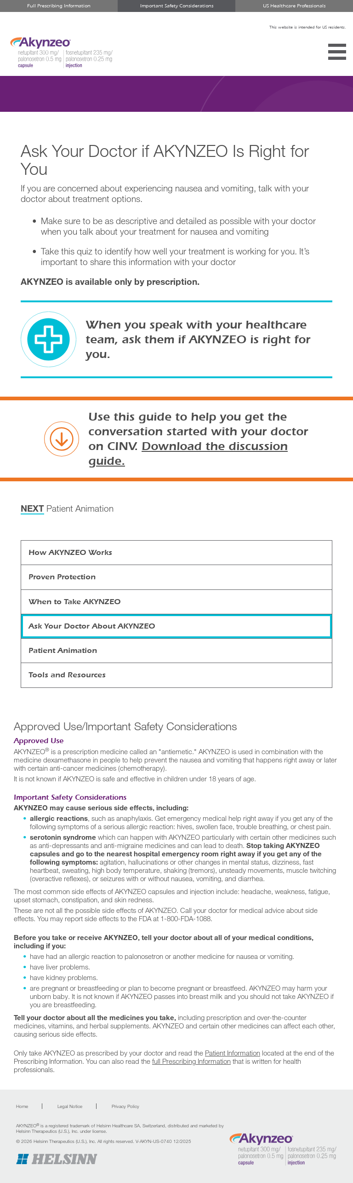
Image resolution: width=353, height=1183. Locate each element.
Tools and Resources (67, 674)
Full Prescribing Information (59, 6)
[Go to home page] (282, 1149)
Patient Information (232, 1053)
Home (22, 1106)
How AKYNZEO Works (70, 552)
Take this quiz (66, 251)
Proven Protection (62, 576)
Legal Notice (69, 1106)
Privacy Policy (125, 1106)
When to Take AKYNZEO (74, 601)
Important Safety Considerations (176, 6)
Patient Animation (67, 508)
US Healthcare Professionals (294, 6)
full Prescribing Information (191, 1061)
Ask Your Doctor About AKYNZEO (91, 626)
